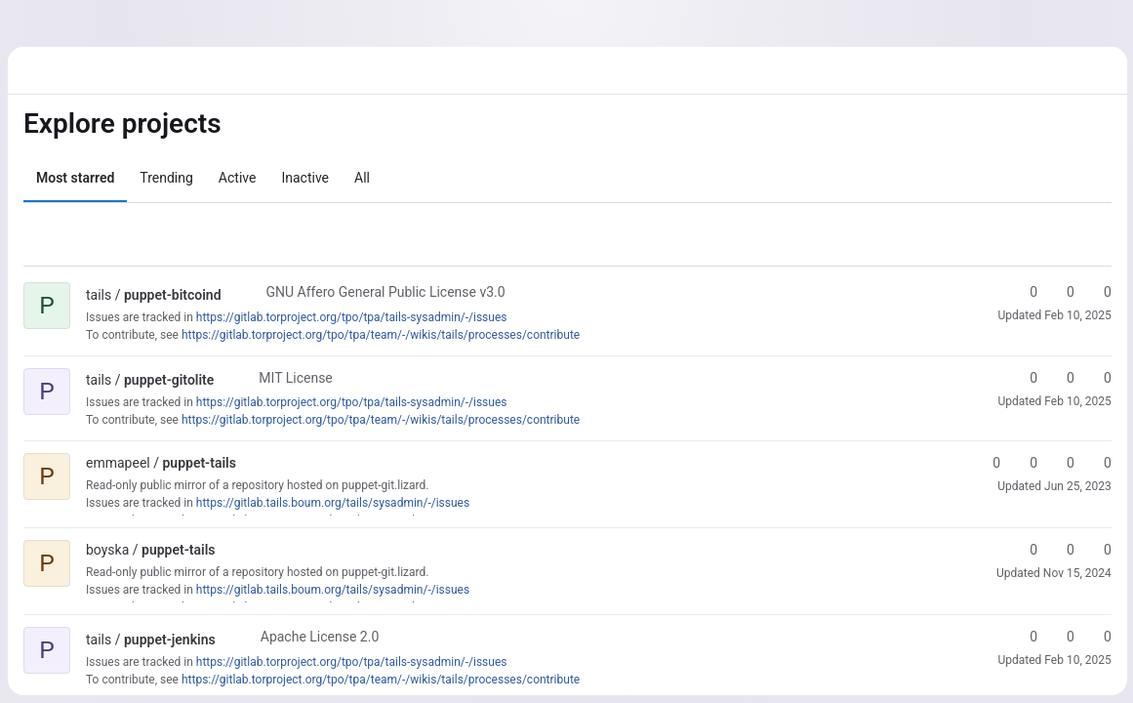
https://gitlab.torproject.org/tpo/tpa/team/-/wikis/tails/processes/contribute (381, 335)
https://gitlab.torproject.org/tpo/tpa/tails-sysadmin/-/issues (351, 317)
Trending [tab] (166, 178)
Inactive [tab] (305, 178)
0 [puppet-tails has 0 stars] (985, 463)
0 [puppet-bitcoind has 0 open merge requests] (1097, 292)
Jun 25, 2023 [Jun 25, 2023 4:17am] (1076, 486)
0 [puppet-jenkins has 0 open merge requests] (1097, 636)
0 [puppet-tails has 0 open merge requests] (1059, 463)
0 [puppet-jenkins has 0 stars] (1022, 636)
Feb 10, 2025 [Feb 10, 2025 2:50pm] (1076, 315)
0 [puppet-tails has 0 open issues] (1097, 463)
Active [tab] (238, 178)
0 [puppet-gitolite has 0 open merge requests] (1097, 378)
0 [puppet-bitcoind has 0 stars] (1022, 292)
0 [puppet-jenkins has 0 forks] (1059, 636)
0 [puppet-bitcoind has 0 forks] (1059, 292)
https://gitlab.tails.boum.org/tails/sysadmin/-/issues (332, 503)
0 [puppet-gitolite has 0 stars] (1022, 378)
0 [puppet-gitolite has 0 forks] (1059, 378)
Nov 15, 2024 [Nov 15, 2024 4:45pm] (1075, 573)
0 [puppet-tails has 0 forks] (1022, 463)
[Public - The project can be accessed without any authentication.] (237, 295)
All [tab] (362, 178)
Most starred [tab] (75, 178)
